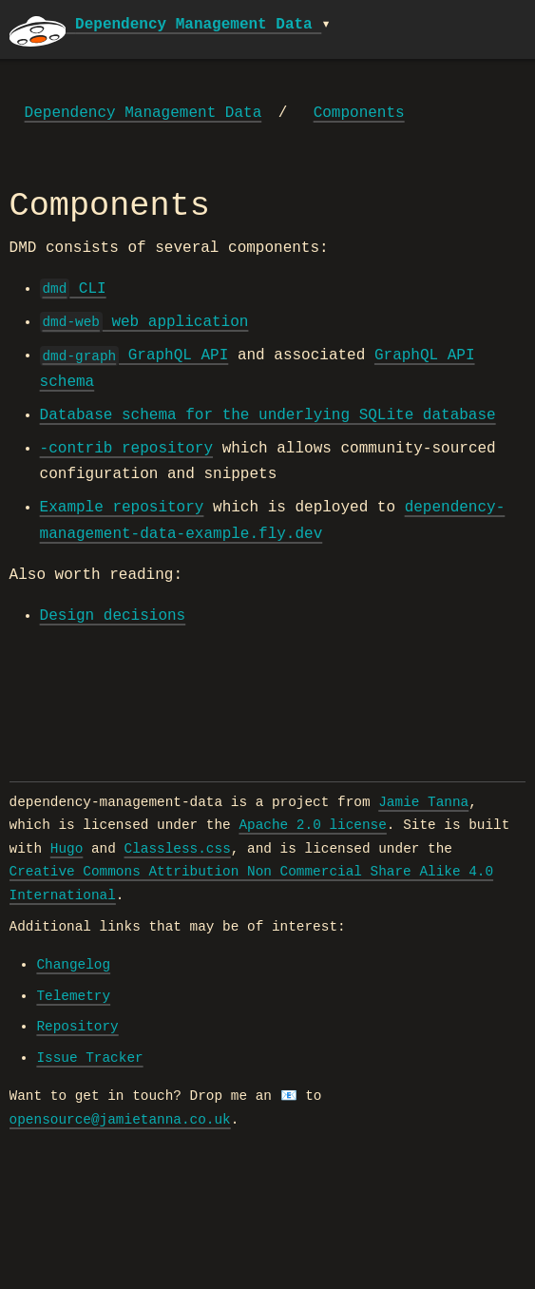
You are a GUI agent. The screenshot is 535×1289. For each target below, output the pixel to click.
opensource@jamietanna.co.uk (120, 1119)
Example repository (122, 507)
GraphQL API (134, 355)
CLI (73, 289)
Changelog (73, 964)
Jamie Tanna (423, 802)
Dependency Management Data (143, 113)
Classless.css (177, 848)
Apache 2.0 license (312, 825)
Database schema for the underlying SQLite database (268, 415)
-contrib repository (126, 448)
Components (359, 113)
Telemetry (73, 996)
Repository (77, 1026)
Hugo (67, 848)
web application (144, 322)
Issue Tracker (89, 1058)
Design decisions (113, 616)
